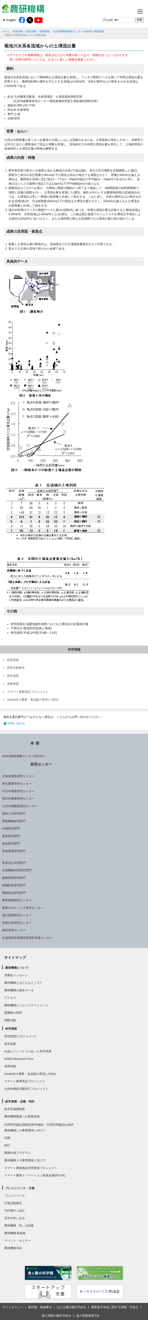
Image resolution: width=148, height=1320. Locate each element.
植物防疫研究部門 (14, 885)
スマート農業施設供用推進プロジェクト (30, 1168)
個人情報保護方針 (88, 1315)
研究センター (41, 764)
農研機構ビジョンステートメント (26, 1005)
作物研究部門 (11, 828)
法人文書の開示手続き (71, 1307)
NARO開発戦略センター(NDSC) (23, 756)
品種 (7, 1137)
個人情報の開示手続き (56, 1315)
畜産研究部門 (11, 836)
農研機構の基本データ (19, 990)
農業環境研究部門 (14, 878)
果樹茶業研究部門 (14, 851)
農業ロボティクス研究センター (22, 907)
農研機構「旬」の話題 (19, 1225)
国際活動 (10, 1020)
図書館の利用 (13, 1012)
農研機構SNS (13, 1248)
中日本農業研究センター (18, 791)
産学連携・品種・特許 (20, 1101)
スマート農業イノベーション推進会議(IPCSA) (34, 1175)
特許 (7, 1145)
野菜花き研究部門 (14, 863)
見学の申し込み (14, 1218)
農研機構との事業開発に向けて (25, 1130)
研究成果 (31, 31)
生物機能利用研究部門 (17, 870)
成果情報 (44, 31)
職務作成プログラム (17, 1152)
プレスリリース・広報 (20, 1188)
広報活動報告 (13, 1203)
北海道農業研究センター (18, 776)
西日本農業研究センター (18, 798)
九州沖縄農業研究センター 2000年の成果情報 (78, 31)
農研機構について (17, 967)
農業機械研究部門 (14, 821)
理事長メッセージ (16, 975)
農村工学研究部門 (14, 813)
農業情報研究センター (17, 900)
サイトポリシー (12, 1307)
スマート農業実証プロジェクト (25, 1081)
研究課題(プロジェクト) (20, 1036)
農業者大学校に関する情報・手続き (114, 1307)
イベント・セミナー (17, 1240)
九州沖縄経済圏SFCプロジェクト (26, 1088)
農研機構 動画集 (15, 1233)
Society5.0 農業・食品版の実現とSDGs (30, 1073)
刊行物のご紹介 (14, 1210)
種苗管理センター (14, 930)
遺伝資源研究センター (17, 915)
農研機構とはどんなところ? (22, 982)
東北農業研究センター (17, 783)
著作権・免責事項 (40, 1307)
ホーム (6, 31)
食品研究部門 (11, 843)
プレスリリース (14, 1195)
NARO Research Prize (18, 1059)
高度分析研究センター (17, 922)
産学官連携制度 (14, 1109)
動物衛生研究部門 (14, 892)
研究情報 (18, 31)
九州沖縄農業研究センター (20, 806)
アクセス (10, 997)
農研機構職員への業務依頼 (22, 1116)
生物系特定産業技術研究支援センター (27, 937)
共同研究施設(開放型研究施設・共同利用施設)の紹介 (39, 1124)
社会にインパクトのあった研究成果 (28, 1051)
